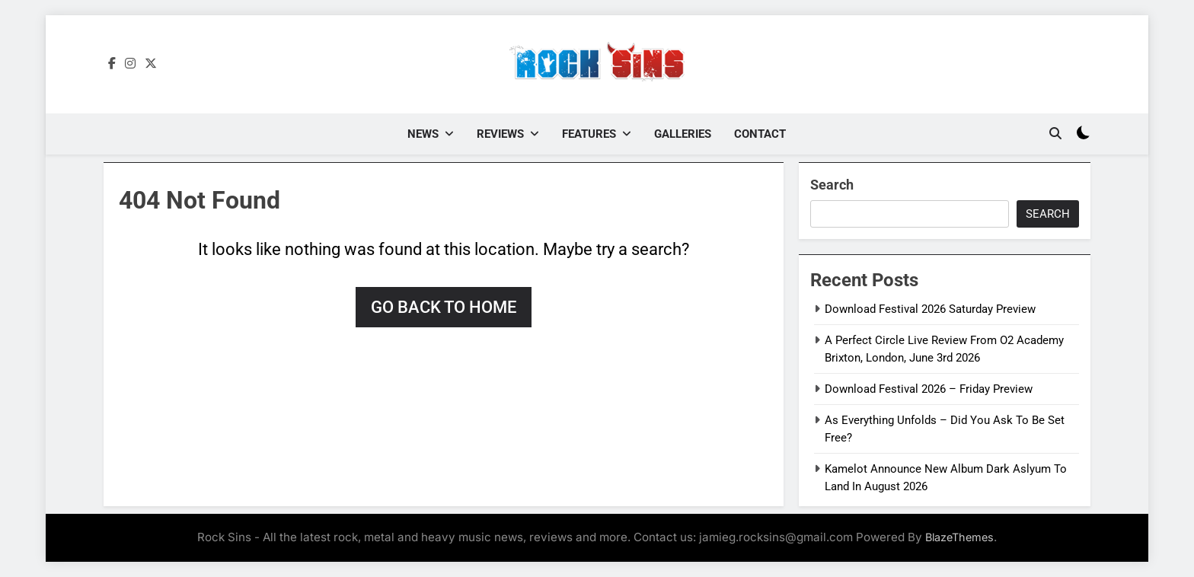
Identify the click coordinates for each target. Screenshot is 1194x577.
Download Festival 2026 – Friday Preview (929, 389)
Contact (760, 134)
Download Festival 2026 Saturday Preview (930, 309)
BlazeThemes (959, 537)
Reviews (500, 134)
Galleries (682, 134)
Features (589, 134)
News (423, 134)
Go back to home (443, 307)
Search (832, 185)
